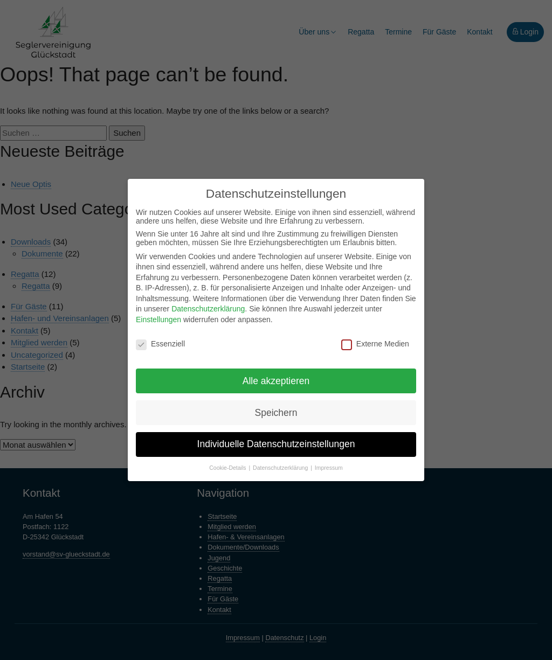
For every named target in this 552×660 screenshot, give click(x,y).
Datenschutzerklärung (208, 308)
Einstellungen (158, 319)
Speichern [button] (276, 412)
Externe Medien (375, 343)
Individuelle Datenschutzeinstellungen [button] (276, 444)
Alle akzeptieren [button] (276, 381)
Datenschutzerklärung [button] (281, 467)
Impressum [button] (329, 467)
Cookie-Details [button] (228, 467)
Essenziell (160, 343)
